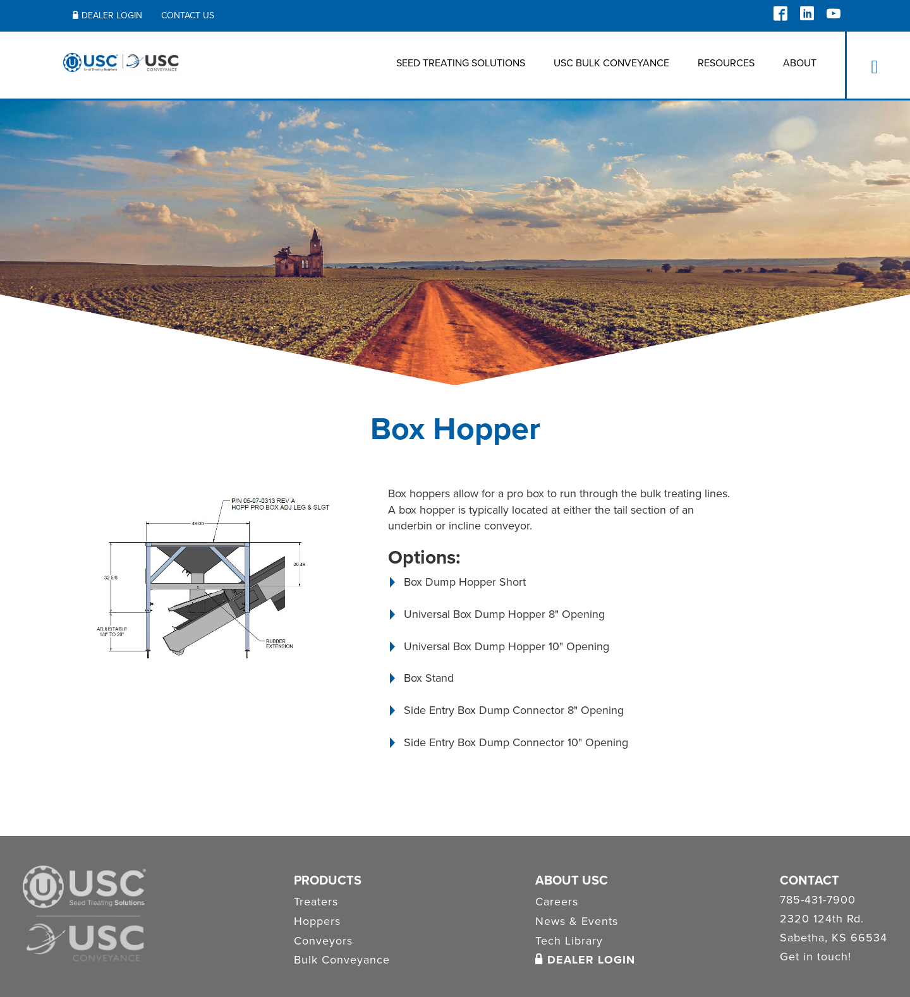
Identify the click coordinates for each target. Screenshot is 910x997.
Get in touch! (815, 957)
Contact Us (187, 15)
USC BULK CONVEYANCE (611, 63)
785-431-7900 (818, 900)
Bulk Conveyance (342, 960)
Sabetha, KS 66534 (833, 938)
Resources (726, 63)
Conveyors (323, 941)
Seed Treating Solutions (460, 63)
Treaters (316, 902)
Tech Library (569, 941)
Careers (556, 902)
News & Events (576, 921)
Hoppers (317, 921)
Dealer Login (107, 15)
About (799, 63)
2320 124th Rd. (822, 919)
